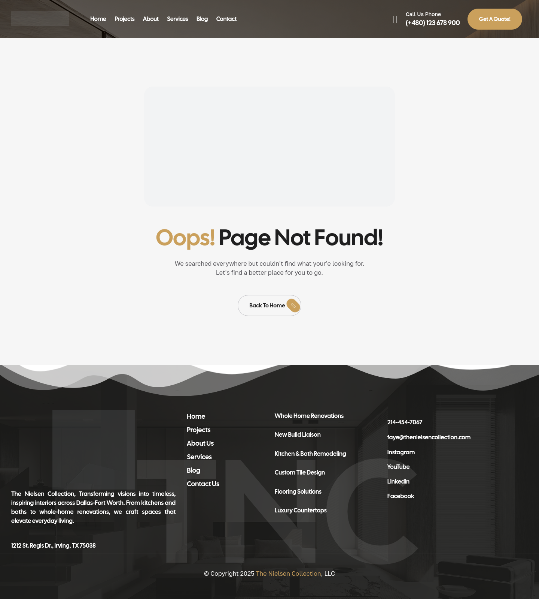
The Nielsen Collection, (43, 494)
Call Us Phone (423, 14)
